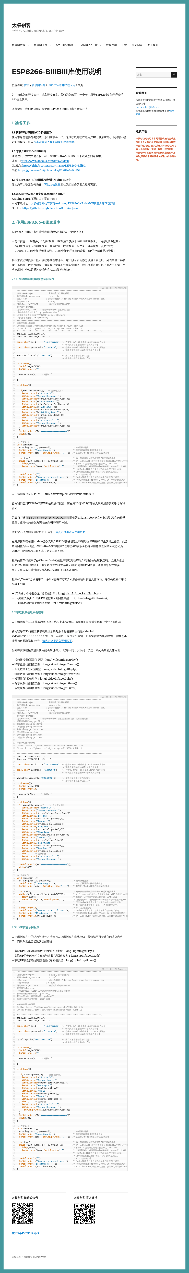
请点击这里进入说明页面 (70, 532)
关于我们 (152, 45)
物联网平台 (38, 85)
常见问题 (137, 45)
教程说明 (111, 45)
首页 (26, 85)
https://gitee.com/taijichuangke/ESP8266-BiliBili (49, 170)
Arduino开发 (89, 45)
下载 (124, 45)
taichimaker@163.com (147, 107)
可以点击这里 (52, 184)
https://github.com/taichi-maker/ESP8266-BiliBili (54, 165)
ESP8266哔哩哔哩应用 (61, 85)
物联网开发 (40, 45)
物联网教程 (18, 45)
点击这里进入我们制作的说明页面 (53, 142)
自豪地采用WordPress (35, 1257)
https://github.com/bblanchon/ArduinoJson (50, 208)
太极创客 (21, 25)
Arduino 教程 (64, 45)
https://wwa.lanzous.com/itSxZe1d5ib (45, 161)
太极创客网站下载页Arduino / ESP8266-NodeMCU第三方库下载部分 (73, 203)
